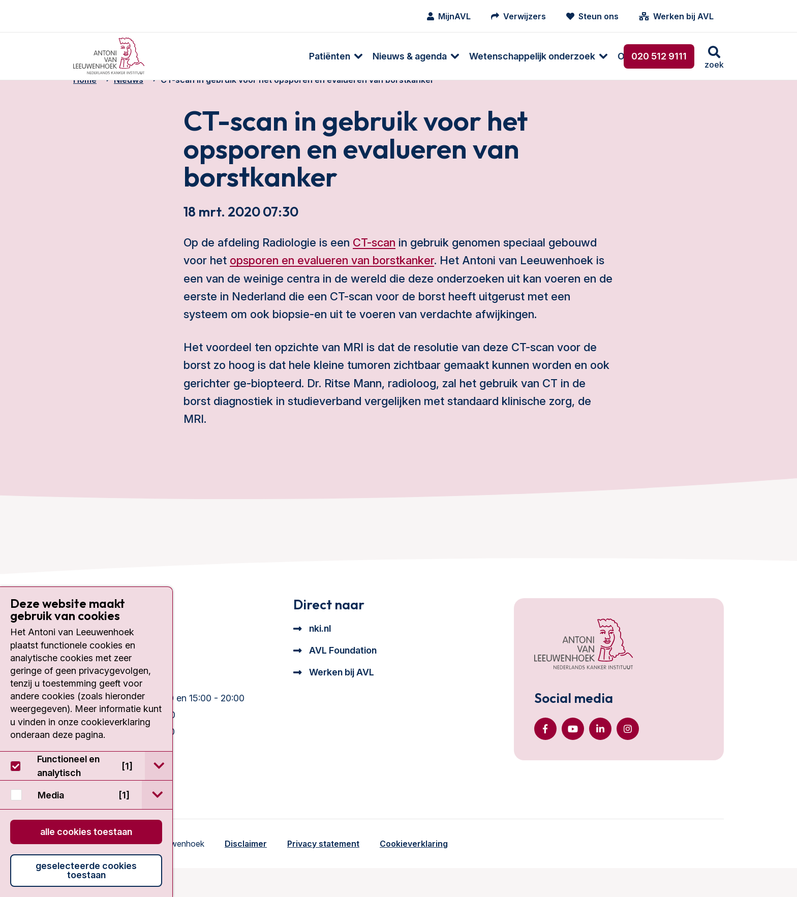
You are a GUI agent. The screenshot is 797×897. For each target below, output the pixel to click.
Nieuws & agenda (265, 56)
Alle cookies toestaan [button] (86, 831)
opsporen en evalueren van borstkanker (332, 277)
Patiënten (185, 56)
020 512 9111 (659, 56)
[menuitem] (186, 56)
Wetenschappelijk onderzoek (388, 56)
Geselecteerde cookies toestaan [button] (86, 870)
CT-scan (374, 259)
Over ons (492, 56)
